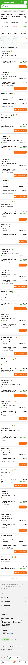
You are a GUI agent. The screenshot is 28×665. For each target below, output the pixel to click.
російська (13, 639)
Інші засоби (15, 11)
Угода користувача (5, 643)
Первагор (22, 11)
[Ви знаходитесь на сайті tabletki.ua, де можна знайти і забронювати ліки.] (7, 2)
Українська (5, 639)
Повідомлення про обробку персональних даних (11, 646)
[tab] (14, 22)
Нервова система (7, 11)
